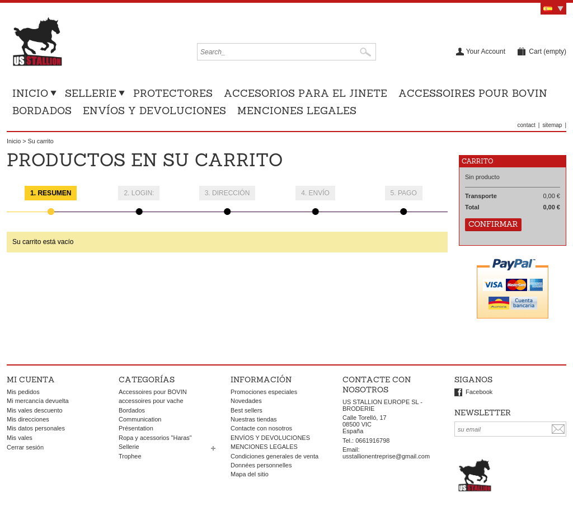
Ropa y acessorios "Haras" (155, 437)
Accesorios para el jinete (305, 93)
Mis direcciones (28, 419)
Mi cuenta (31, 379)
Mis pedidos (23, 391)
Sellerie (90, 93)
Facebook (479, 391)
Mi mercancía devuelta (38, 400)
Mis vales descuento (35, 410)
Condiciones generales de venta (274, 456)
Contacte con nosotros (261, 428)
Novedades (246, 400)
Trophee (130, 456)
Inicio (30, 93)
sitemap (552, 125)
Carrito (482, 161)
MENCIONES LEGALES (296, 110)
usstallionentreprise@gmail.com (386, 456)
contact (527, 125)
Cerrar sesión (25, 447)
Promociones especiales (264, 391)
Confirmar (493, 224)
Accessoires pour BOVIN (472, 93)
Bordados (42, 110)
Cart (547, 51)
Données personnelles (261, 465)
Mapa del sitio (250, 474)
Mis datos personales (36, 428)
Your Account (485, 51)
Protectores (173, 93)
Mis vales (19, 437)
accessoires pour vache (151, 400)
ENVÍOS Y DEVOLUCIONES (154, 110)
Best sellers (246, 410)
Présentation (136, 428)
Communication (140, 419)
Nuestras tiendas (254, 419)
